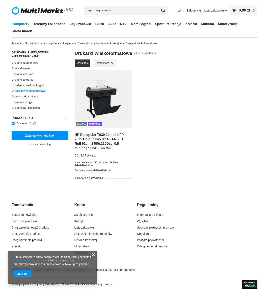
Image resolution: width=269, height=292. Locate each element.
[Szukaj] (163, 10)
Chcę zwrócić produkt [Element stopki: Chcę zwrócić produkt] (26, 233)
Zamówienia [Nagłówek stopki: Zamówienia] (22, 205)
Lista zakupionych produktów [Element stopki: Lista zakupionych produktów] (93, 233)
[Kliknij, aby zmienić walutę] (180, 10)
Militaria (207, 24)
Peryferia (68, 43)
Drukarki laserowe (22, 74)
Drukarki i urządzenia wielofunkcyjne (100, 43)
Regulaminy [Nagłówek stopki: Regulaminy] (147, 205)
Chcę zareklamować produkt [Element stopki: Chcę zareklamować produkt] (30, 227)
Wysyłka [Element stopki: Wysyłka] (142, 221)
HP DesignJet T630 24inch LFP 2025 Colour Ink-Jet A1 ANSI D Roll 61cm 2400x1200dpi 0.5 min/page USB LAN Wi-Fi (99, 141)
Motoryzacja (227, 24)
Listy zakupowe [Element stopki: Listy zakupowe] (84, 227)
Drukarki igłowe (21, 68)
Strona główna (33, 43)
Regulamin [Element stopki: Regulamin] (144, 233)
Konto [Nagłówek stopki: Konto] (79, 205)
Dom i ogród (141, 24)
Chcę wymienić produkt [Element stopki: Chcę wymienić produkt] (27, 240)
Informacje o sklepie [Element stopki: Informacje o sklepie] (150, 214)
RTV (123, 24)
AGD (112, 24)
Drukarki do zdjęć (22, 102)
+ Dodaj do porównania (89, 178)
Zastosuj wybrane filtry (39, 135)
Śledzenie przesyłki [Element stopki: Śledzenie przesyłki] (24, 221)
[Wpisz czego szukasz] (126, 10)
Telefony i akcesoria (49, 24)
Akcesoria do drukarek (25, 96)
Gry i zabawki (80, 24)
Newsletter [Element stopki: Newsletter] (81, 252)
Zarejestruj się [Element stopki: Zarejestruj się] (83, 214)
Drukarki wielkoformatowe (29, 90)
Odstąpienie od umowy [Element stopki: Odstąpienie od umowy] (152, 246)
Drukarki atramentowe (25, 62)
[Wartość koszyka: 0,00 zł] (243, 10)
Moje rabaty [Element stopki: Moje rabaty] (82, 246)
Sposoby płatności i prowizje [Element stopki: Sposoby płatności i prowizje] (155, 227)
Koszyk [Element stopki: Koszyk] (79, 221)
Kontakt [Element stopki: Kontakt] (16, 246)
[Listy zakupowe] (215, 10)
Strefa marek (22, 31)
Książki (191, 24)
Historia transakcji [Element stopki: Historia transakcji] (86, 240)
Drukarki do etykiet (23, 79)
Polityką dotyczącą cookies (30, 260)
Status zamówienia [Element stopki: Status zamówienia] (24, 214)
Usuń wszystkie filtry (40, 144)
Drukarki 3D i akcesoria (26, 107)
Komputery (20, 24)
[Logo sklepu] (42, 10)
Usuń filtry (82, 63)
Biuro (99, 24)
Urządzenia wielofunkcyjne (28, 85)
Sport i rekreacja (168, 24)
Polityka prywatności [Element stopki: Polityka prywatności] (150, 240)
